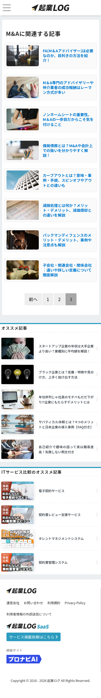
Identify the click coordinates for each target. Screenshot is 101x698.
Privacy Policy (75, 602)
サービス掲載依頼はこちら (33, 637)
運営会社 (12, 602)
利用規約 (53, 602)
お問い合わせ (33, 602)
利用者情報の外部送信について (29, 614)
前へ (33, 299)
